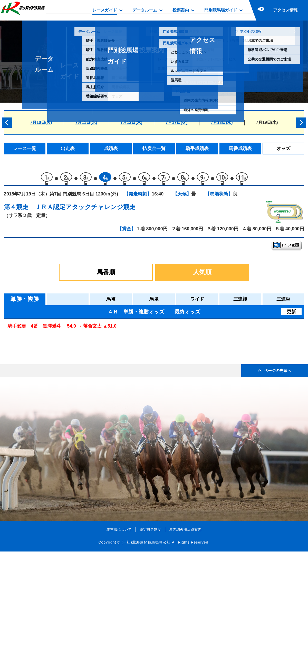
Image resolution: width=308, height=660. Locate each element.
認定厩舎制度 (150, 638)
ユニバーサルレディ (58, 385)
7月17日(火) (176, 122)
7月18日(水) (222, 122)
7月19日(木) (267, 122)
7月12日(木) (131, 122)
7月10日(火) (41, 122)
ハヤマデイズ (51, 352)
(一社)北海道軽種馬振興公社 (145, 651)
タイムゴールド (53, 407)
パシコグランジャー (58, 418)
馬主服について (119, 638)
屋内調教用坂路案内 (185, 638)
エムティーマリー (55, 341)
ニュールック (51, 363)
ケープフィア (51, 396)
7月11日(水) (86, 122)
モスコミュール (53, 374)
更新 (291, 314)
